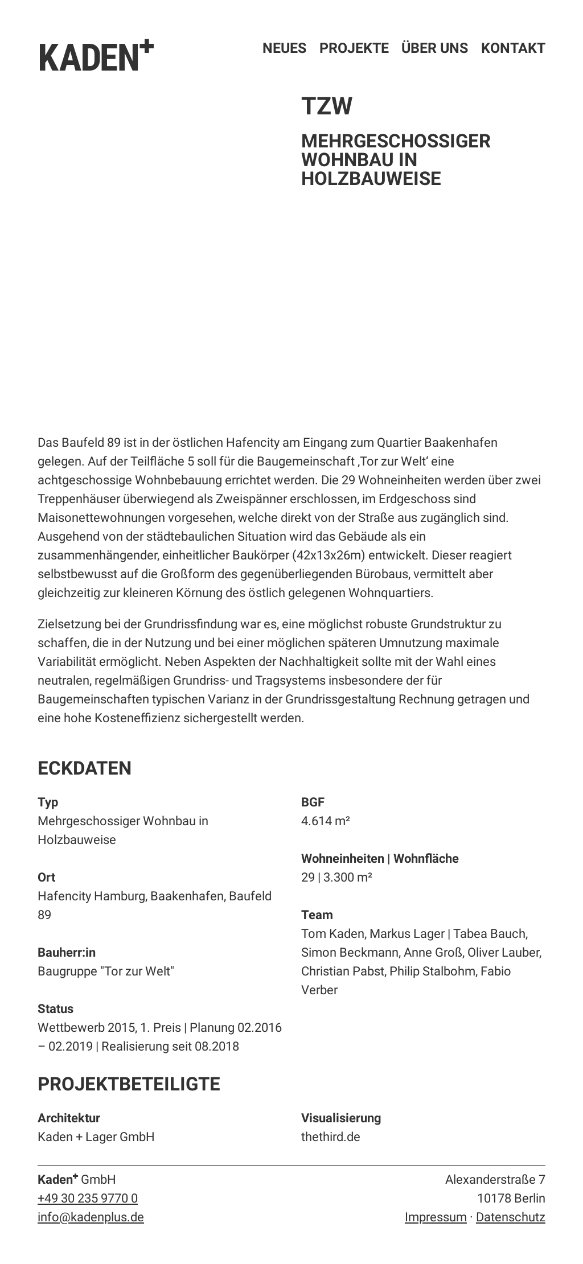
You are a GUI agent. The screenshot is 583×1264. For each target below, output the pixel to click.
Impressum (436, 1217)
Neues (284, 48)
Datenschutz (510, 1217)
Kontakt (513, 48)
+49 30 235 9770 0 (88, 1198)
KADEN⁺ (96, 56)
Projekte (354, 48)
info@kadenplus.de (91, 1217)
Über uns (434, 48)
